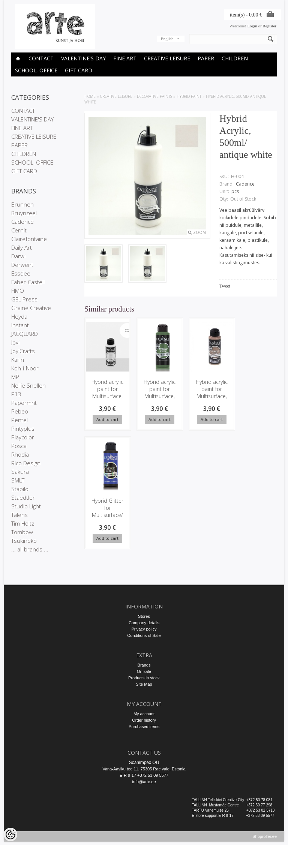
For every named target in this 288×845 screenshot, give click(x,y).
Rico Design (25, 463)
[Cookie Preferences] (10, 834)
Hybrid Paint (189, 96)
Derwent (22, 264)
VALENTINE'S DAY (83, 58)
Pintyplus (22, 428)
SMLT (17, 480)
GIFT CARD (78, 70)
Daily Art (21, 247)
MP (15, 377)
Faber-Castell (28, 282)
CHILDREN (235, 58)
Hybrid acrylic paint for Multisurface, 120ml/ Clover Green (158, 396)
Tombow (22, 532)
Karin (17, 359)
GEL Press (24, 299)
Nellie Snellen (28, 385)
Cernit (19, 230)
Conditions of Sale (143, 635)
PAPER (206, 58)
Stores (144, 616)
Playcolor (22, 437)
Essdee (20, 273)
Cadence (22, 221)
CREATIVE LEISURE (167, 58)
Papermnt (24, 402)
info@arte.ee (144, 781)
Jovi (15, 342)
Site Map (144, 684)
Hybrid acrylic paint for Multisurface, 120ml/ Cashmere (209, 396)
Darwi (18, 256)
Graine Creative (31, 308)
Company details (144, 622)
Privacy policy (143, 629)
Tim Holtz (22, 523)
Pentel (19, 420)
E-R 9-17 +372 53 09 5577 (144, 775)
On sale (144, 671)
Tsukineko (24, 540)
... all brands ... (29, 549)
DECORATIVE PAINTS (154, 96)
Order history (144, 720)
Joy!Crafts (23, 351)
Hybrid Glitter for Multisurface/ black (107, 511)
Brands (144, 665)
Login (252, 26)
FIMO (17, 290)
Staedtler (23, 497)
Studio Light (26, 506)
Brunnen (22, 204)
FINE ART (124, 58)
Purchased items (144, 726)
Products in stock (144, 678)
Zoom (199, 232)
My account (144, 714)
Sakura (20, 471)
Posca (19, 445)
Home (90, 96)
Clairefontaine (29, 239)
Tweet (224, 286)
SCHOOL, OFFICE (36, 70)
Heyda (19, 316)
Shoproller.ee (264, 840)
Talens (19, 514)
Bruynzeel (24, 213)
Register (269, 26)
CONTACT (41, 58)
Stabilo (19, 489)
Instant (20, 325)
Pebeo (19, 411)
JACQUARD (24, 333)
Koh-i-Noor (25, 368)
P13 (16, 394)
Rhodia (20, 454)
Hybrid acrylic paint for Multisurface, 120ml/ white (107, 392)
